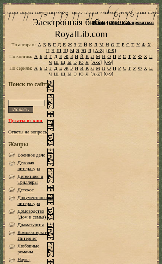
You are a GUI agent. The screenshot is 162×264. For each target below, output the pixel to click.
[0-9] (111, 61)
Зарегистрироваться (132, 22)
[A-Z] (98, 61)
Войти (99, 22)
